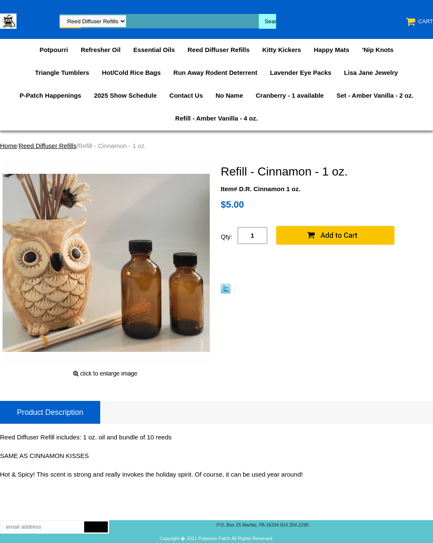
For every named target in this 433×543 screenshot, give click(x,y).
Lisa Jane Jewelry (371, 72)
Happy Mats (331, 49)
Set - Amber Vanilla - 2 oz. (375, 95)
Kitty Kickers (281, 49)
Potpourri (53, 49)
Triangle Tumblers (62, 72)
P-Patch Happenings (50, 95)
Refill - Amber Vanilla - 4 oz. (216, 118)
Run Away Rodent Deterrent (215, 72)
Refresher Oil (101, 49)
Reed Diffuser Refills (219, 49)
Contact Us (186, 95)
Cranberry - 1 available (290, 95)
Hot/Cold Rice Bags (131, 72)
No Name (229, 95)
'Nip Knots (377, 49)
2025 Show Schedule (125, 95)
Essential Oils (154, 49)
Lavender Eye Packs (300, 72)
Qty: (227, 236)
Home (8, 145)
